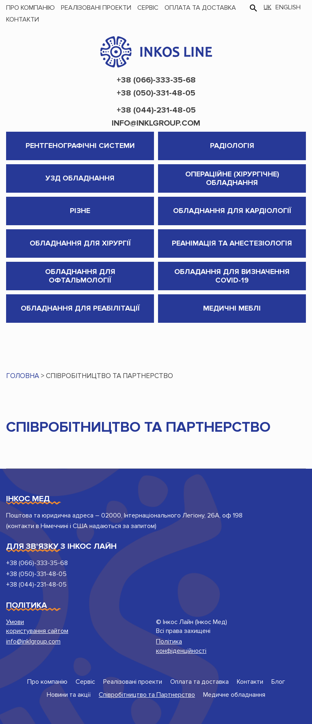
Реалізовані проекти (96, 8)
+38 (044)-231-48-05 (156, 110)
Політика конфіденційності (181, 645)
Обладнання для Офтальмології (80, 276)
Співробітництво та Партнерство (147, 695)
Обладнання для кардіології (232, 210)
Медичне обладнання (234, 695)
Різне (80, 210)
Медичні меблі (232, 308)
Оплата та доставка (200, 8)
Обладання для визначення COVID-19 (232, 276)
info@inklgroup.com (156, 123)
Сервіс (147, 8)
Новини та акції (69, 695)
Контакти (22, 19)
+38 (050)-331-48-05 (156, 93)
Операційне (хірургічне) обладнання (232, 178)
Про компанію (30, 8)
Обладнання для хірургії (80, 243)
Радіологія (232, 145)
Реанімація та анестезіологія (232, 243)
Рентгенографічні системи (80, 145)
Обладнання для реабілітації (80, 308)
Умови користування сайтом (37, 626)
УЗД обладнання (80, 178)
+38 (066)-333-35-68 (156, 80)
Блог (278, 682)
